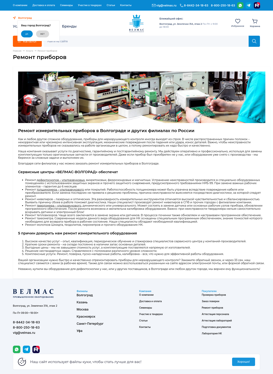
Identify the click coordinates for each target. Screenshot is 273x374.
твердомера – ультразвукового (59, 205)
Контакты (126, 5)
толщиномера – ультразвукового (60, 189)
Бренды (69, 26)
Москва (82, 309)
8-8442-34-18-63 (196, 5)
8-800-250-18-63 (223, 5)
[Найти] (254, 41)
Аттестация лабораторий (217, 320)
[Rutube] (257, 5)
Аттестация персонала (215, 314)
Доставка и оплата (43, 5)
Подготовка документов (216, 326)
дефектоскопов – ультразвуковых (61, 180)
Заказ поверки (210, 301)
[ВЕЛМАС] (136, 23)
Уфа (79, 331)
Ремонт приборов (212, 307)
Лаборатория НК (212, 333)
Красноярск (86, 316)
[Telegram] (248, 5)
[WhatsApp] (240, 5)
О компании (20, 5)
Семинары (66, 5)
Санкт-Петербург (90, 323)
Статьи (111, 5)
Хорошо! (243, 361)
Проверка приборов (214, 294)
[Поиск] (148, 41)
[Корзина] (255, 22)
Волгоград (85, 295)
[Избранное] (237, 22)
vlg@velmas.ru (166, 5)
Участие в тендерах (90, 5)
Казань (82, 302)
